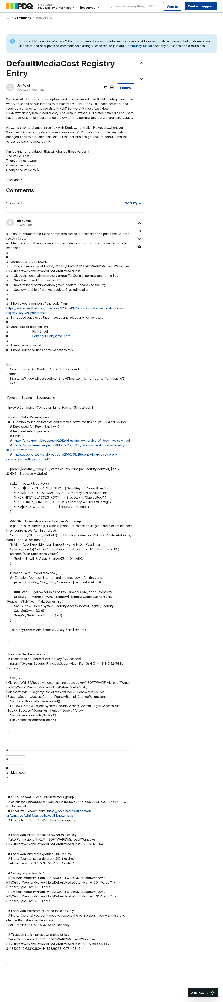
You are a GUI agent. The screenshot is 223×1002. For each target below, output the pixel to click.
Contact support (201, 6)
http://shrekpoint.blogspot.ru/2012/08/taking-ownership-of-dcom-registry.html (72, 440)
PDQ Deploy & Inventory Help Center (8, 18)
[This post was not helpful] (141, 79)
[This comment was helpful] (139, 223)
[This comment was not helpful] (139, 239)
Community (23, 17)
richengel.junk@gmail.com (51, 336)
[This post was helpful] (141, 63)
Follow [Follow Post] (125, 88)
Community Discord (139, 46)
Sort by (131, 203)
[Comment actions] (139, 247)
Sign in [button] (172, 6)
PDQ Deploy (44, 17)
